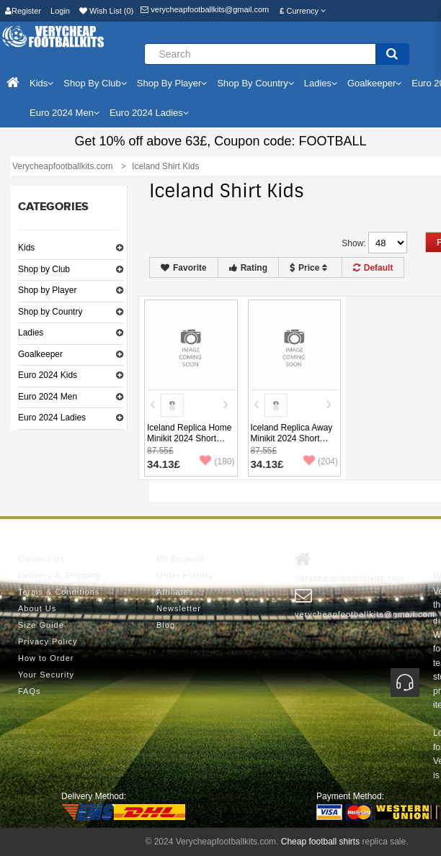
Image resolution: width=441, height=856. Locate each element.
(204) (320, 461)
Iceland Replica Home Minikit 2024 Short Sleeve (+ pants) (189, 438)
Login (60, 10)
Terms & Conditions (58, 591)
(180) (217, 461)
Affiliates (174, 591)
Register (23, 10)
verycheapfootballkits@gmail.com (205, 9)
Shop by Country (50, 312)
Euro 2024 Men (47, 397)
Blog (165, 625)
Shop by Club (44, 269)
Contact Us (41, 558)
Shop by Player (47, 290)
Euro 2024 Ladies (52, 418)
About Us (37, 608)
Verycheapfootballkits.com (350, 566)
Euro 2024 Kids (47, 375)
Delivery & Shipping (59, 575)
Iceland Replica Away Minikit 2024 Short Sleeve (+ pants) (292, 438)
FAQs (29, 691)
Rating (248, 268)
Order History (184, 575)
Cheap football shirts (320, 842)
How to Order (46, 658)
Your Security (46, 674)
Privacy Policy (47, 641)
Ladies (30, 333)
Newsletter (178, 608)
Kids (26, 248)
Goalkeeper (40, 354)
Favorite (184, 268)
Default (373, 268)
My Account (180, 558)
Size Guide (41, 625)
